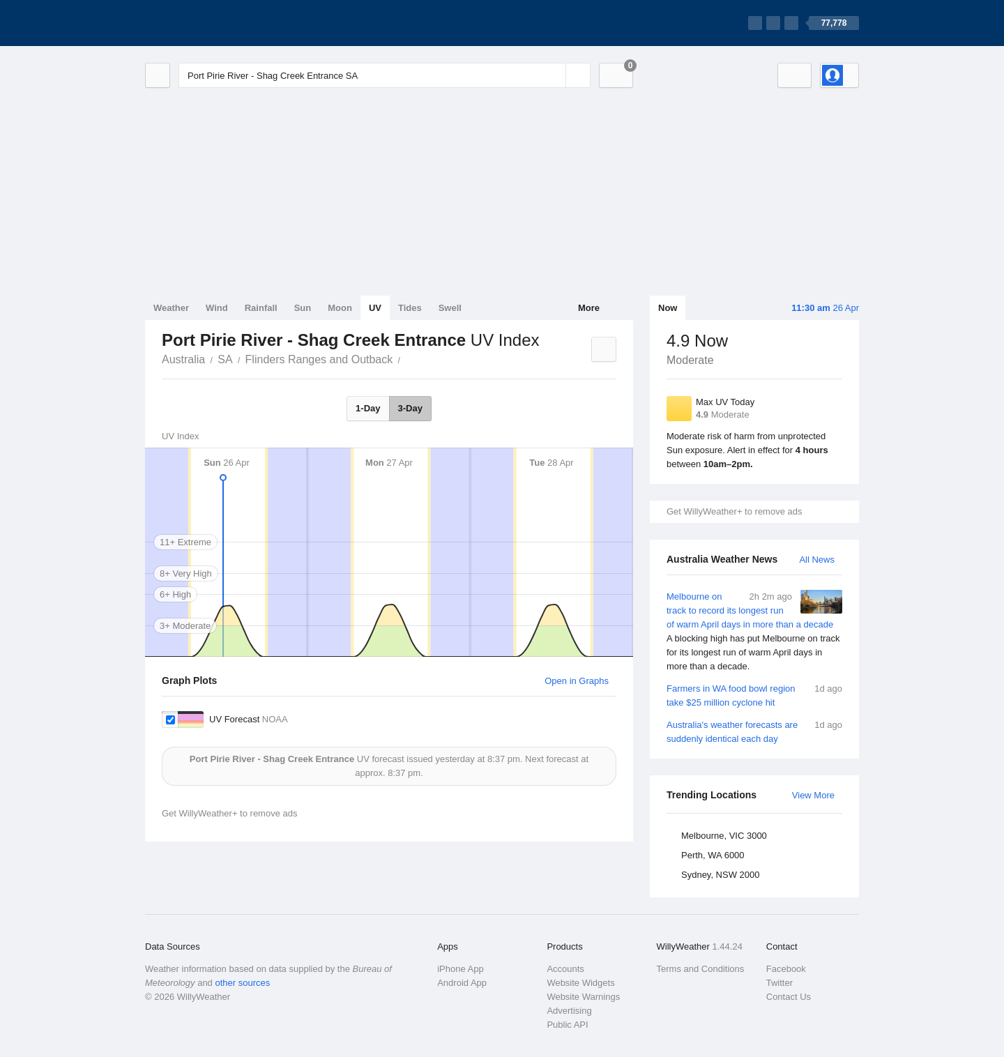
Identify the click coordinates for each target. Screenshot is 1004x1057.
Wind (217, 308)
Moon (340, 308)
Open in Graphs (577, 681)
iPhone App (460, 969)
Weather (171, 308)
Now (667, 308)
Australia (183, 359)
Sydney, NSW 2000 (720, 874)
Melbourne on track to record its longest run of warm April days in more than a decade (754, 632)
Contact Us (788, 996)
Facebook (786, 969)
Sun (303, 308)
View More (813, 795)
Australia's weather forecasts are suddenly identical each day (754, 731)
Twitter (779, 983)
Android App (462, 983)
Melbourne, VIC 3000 (724, 835)
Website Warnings (583, 996)
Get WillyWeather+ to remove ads (734, 511)
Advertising (569, 1010)
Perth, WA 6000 (713, 855)
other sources (242, 983)
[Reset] (553, 75)
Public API (567, 1024)
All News (817, 559)
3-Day (410, 408)
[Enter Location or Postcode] (384, 75)
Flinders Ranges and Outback (319, 359)
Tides (410, 308)
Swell (450, 308)
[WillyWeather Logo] (210, 23)
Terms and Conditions (701, 969)
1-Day (368, 408)
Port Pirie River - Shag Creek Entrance (408, 358)
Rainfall (261, 308)
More (589, 308)
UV (375, 308)
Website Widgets (580, 983)
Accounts (565, 969)
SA (225, 359)
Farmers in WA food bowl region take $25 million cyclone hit (754, 695)
